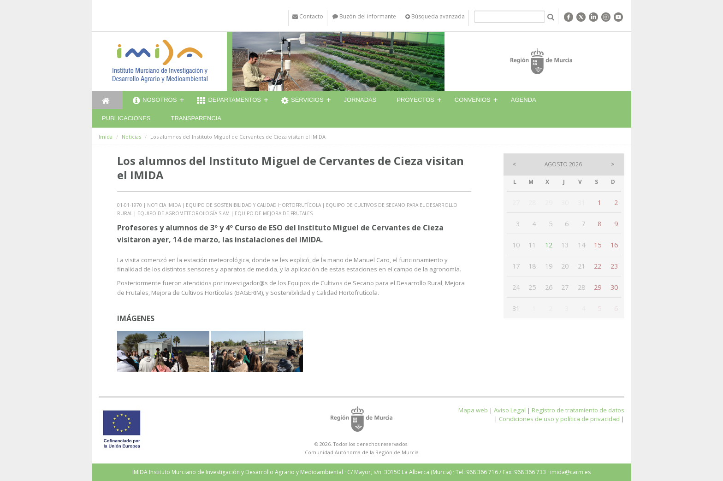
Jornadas (360, 99)
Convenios (473, 99)
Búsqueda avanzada (435, 16)
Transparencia (196, 118)
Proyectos (415, 99)
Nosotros (155, 101)
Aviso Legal (510, 410)
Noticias (131, 136)
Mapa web (473, 410)
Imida (106, 136)
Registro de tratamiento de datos (578, 410)
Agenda (523, 99)
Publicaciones (126, 118)
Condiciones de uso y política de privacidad (559, 419)
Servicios (302, 101)
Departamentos (229, 101)
